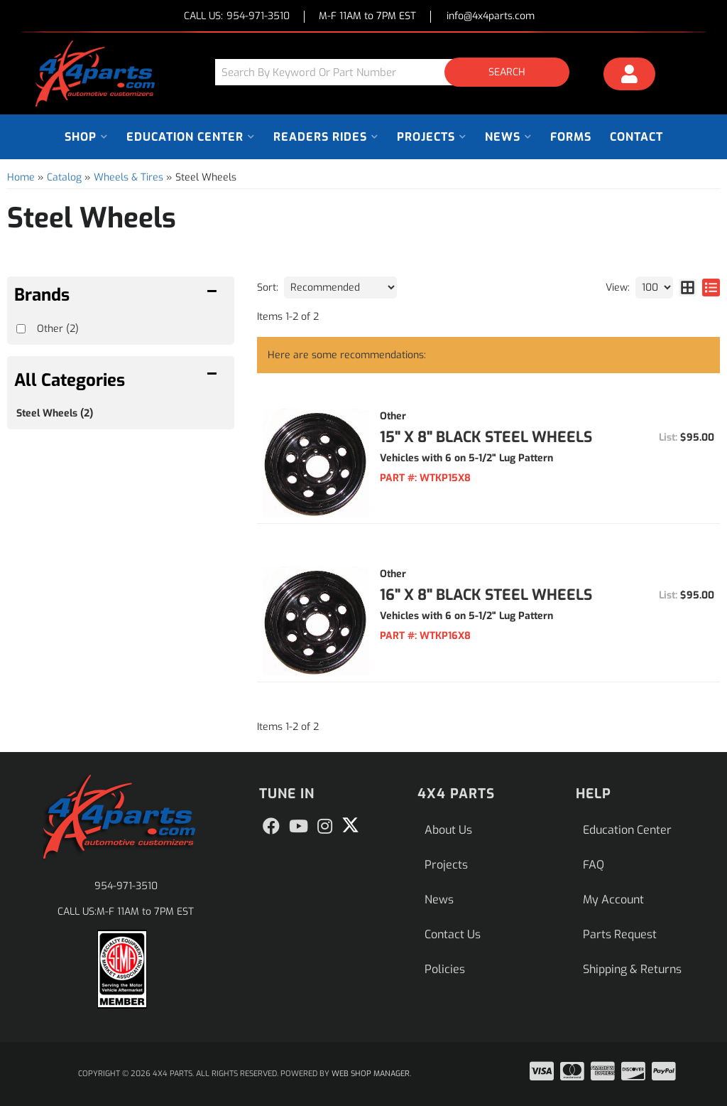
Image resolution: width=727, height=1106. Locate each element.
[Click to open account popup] (630, 76)
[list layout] (711, 287)
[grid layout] (687, 287)
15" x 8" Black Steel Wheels (486, 437)
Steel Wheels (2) (54, 413)
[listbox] (340, 287)
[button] (397, 72)
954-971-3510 (126, 886)
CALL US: (237, 17)
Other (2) (58, 328)
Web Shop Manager (371, 1073)
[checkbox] (21, 328)
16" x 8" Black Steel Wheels (486, 595)
